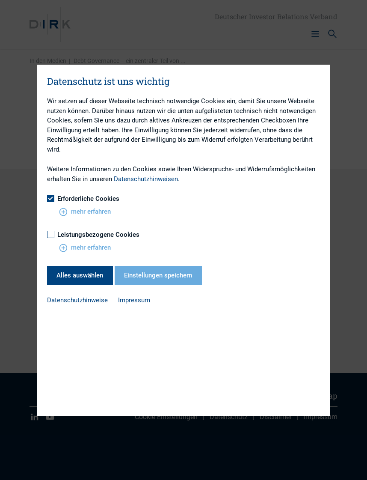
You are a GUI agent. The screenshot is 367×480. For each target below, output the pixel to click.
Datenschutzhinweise (77, 300)
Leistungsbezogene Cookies (93, 235)
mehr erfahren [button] (85, 212)
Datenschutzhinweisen (146, 179)
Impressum (134, 300)
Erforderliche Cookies (83, 199)
